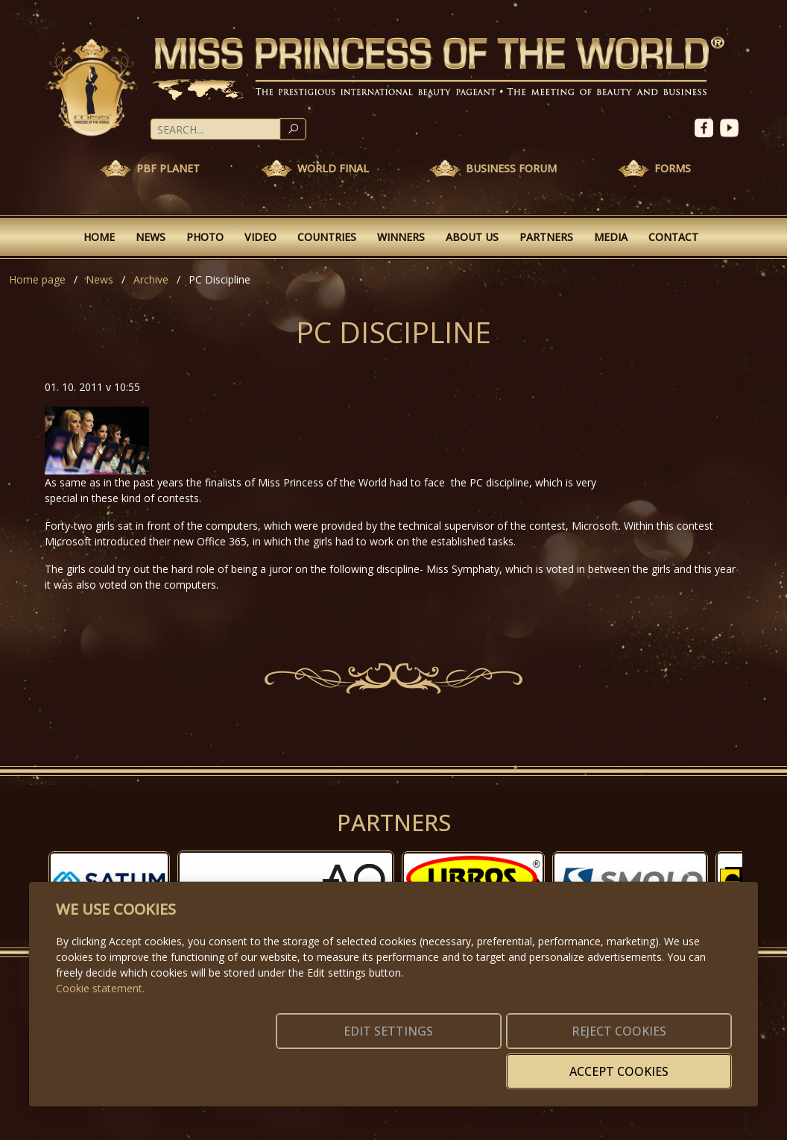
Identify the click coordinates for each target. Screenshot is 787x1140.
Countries (326, 237)
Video (260, 237)
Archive (150, 279)
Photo (205, 237)
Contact (673, 237)
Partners (546, 237)
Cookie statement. (100, 1010)
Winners (401, 237)
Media (611, 237)
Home (99, 237)
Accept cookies (660, 1062)
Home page (37, 279)
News (150, 237)
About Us (472, 237)
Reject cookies (511, 1062)
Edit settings (361, 1062)
